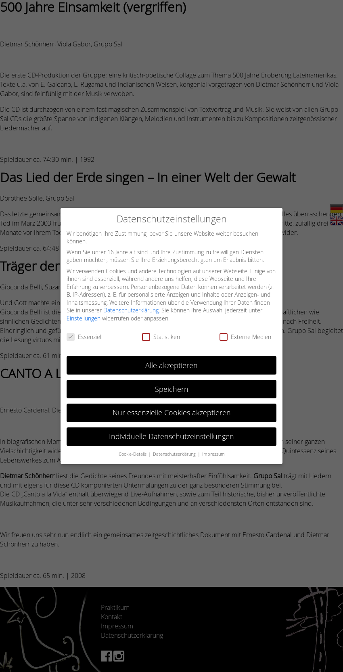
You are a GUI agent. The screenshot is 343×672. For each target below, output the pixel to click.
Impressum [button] (213, 454)
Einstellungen (83, 318)
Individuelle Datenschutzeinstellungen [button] (171, 436)
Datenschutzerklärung (131, 310)
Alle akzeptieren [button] (171, 365)
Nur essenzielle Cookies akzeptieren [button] (172, 412)
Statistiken (161, 337)
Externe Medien (245, 337)
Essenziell (84, 337)
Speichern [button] (171, 389)
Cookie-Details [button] (133, 454)
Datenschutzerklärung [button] (175, 454)
